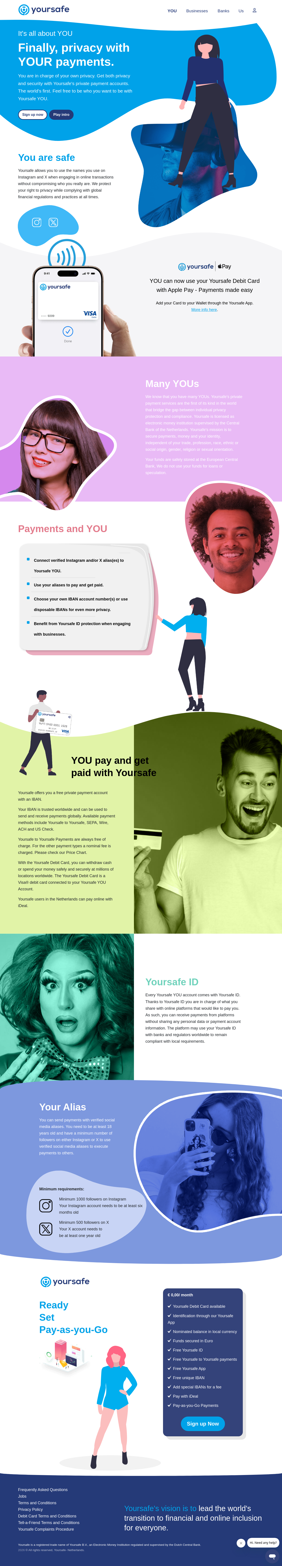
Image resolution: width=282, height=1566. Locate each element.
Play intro (61, 114)
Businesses (197, 11)
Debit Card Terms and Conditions (47, 1516)
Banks (223, 11)
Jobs (22, 1496)
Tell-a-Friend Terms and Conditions (49, 1523)
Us (241, 11)
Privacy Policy (30, 1509)
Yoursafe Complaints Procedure (46, 1529)
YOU (172, 11)
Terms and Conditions (37, 1503)
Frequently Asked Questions (43, 1490)
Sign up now (32, 114)
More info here (204, 309)
